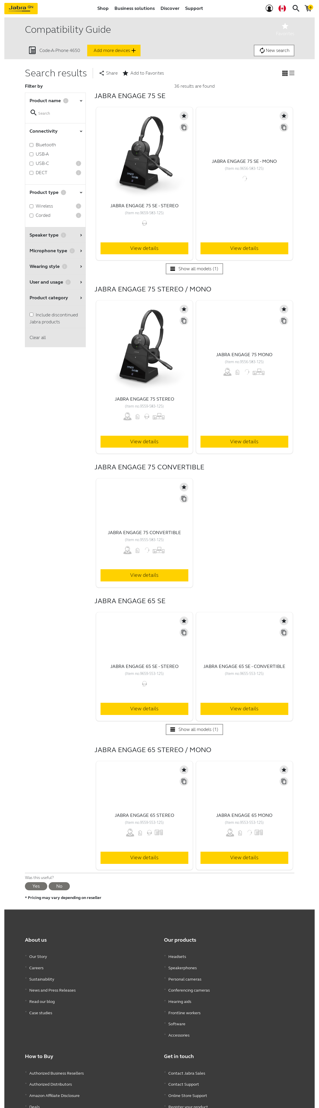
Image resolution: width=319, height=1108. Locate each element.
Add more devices (115, 50)
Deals (34, 1077)
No (59, 886)
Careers (36, 964)
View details (144, 248)
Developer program (186, 1086)
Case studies (40, 999)
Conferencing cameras (189, 981)
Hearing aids (179, 990)
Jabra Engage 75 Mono (244, 354)
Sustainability (41, 972)
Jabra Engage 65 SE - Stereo (144, 666)
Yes (36, 886)
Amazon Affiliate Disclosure (54, 1069)
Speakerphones (182, 964)
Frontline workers (184, 999)
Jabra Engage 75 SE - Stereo (144, 205)
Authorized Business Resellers (56, 1051)
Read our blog (42, 990)
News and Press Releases (52, 981)
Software (176, 1007)
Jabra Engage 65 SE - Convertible (244, 666)
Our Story (38, 955)
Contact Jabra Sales (186, 1051)
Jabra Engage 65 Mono (244, 815)
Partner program (183, 1095)
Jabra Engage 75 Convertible (144, 532)
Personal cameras (184, 972)
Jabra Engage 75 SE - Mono (244, 161)
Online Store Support (187, 1069)
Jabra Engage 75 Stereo (144, 399)
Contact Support (183, 1060)
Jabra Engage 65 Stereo (144, 815)
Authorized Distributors (50, 1060)
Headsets (177, 955)
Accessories (178, 1016)
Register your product (188, 1077)
